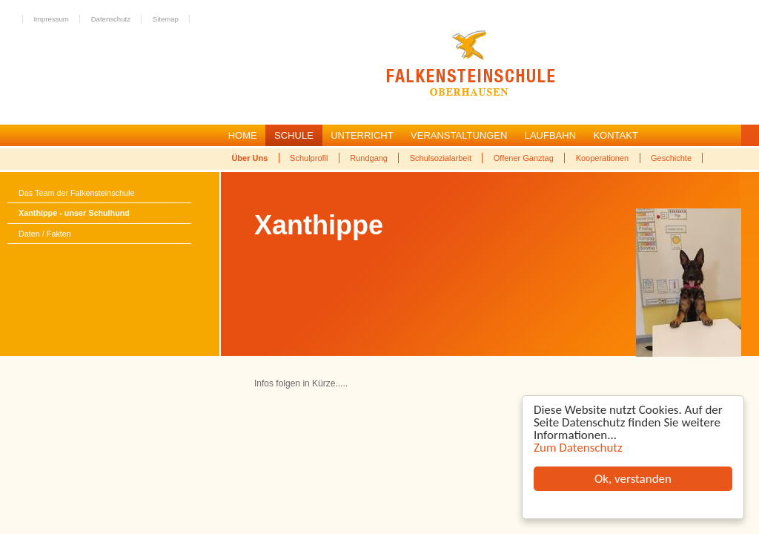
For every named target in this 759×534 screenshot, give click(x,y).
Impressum (50, 19)
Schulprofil (309, 158)
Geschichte (671, 158)
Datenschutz (110, 19)
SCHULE (294, 135)
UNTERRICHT (362, 135)
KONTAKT (615, 135)
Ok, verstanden (633, 479)
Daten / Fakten (45, 233)
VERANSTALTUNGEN (459, 135)
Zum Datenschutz (578, 447)
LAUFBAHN (550, 135)
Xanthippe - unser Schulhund (74, 212)
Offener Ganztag (524, 158)
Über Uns (249, 158)
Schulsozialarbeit (440, 158)
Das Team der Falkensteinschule (76, 192)
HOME (242, 135)
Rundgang (369, 158)
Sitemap (166, 19)
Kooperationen (602, 158)
